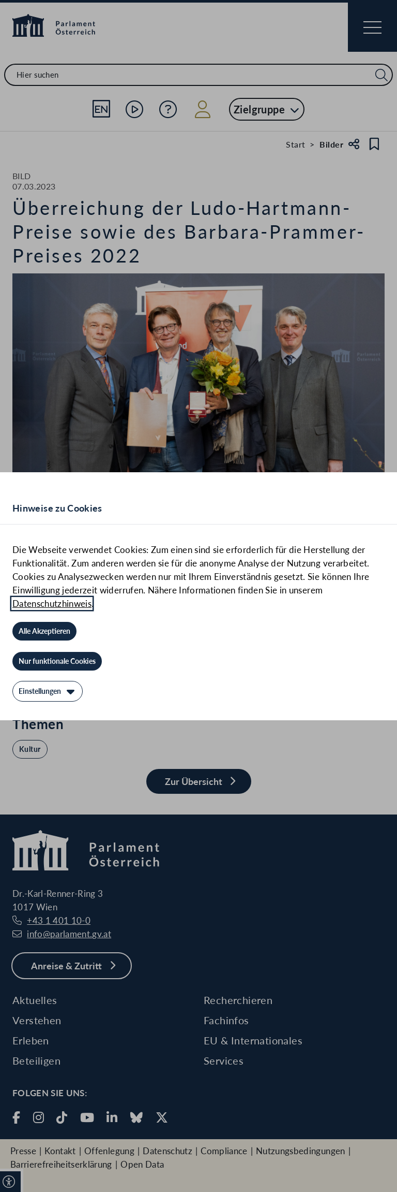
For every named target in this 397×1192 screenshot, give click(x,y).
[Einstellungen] (47, 691)
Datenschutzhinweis (51, 603)
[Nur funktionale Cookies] (57, 661)
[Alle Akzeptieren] (44, 631)
